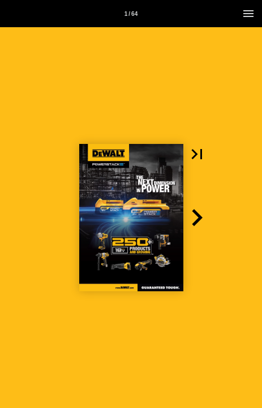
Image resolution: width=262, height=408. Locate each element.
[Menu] (248, 13)
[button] (197, 154)
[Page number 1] (131, 13)
